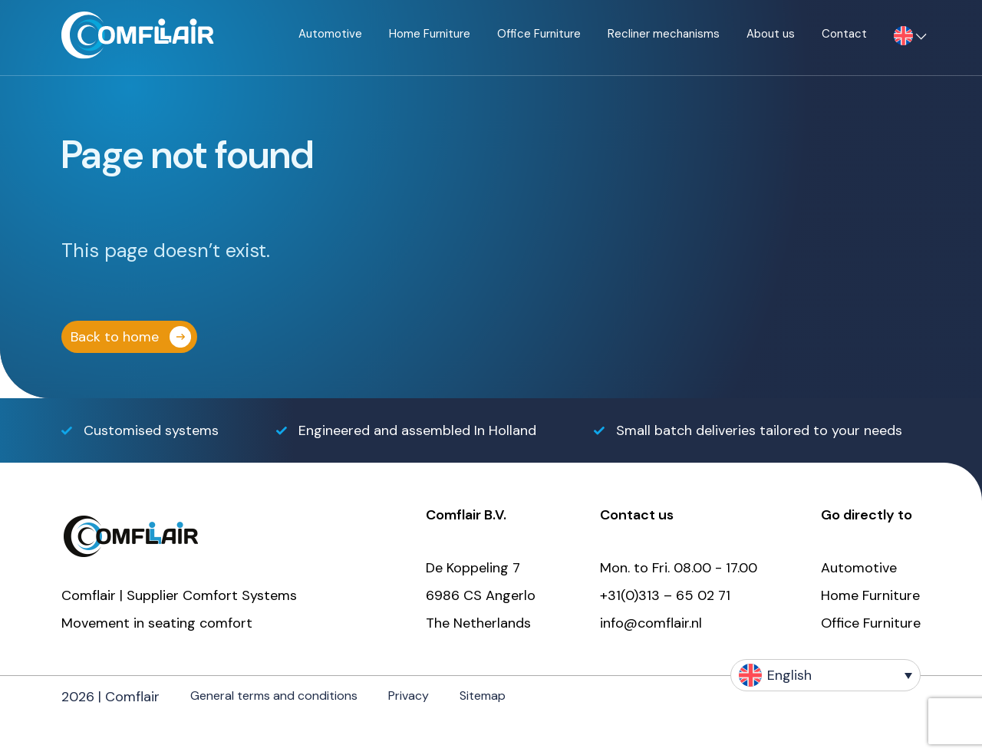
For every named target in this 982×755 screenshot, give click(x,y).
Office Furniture (539, 33)
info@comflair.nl (651, 623)
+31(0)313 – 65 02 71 (665, 595)
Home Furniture (429, 33)
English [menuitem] (789, 675)
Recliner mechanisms (664, 33)
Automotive (330, 33)
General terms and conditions (274, 695)
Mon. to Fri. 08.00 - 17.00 (678, 568)
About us (770, 33)
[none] (825, 675)
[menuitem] (903, 37)
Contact (844, 33)
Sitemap (483, 695)
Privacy (408, 695)
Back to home (115, 337)
